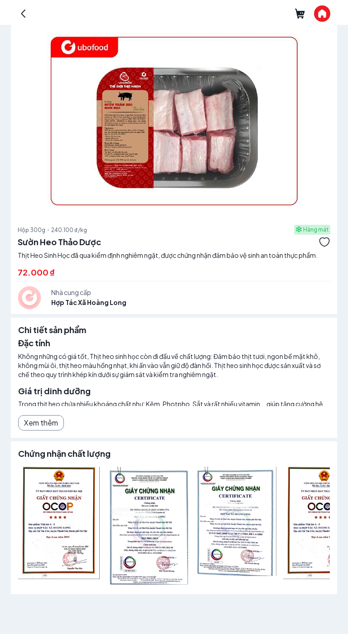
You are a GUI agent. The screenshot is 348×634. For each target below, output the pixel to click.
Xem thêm (41, 422)
